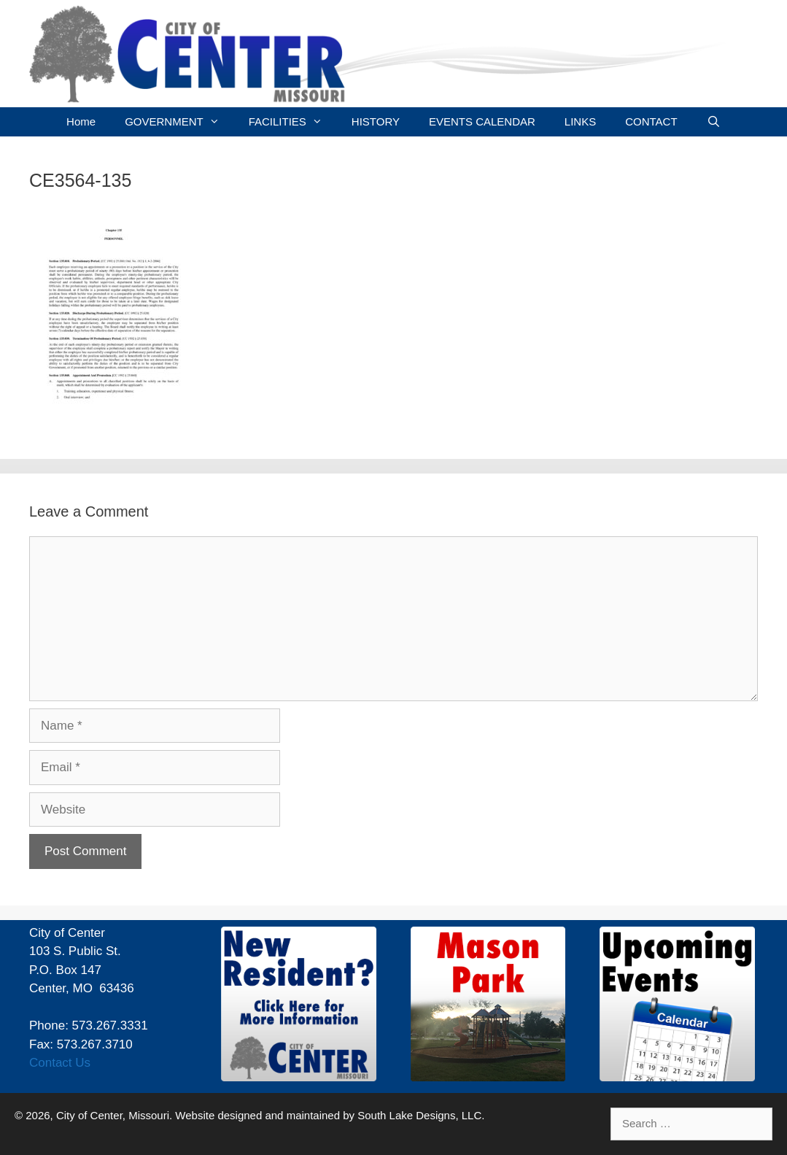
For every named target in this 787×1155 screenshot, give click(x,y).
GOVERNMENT (179, 121)
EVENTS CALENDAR (482, 121)
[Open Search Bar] (713, 121)
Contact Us (59, 1063)
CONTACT (651, 121)
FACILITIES (293, 121)
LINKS (580, 121)
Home (81, 121)
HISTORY (376, 121)
